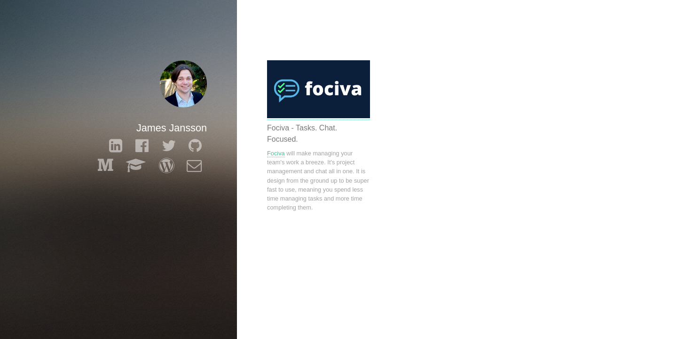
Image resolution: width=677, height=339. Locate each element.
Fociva (276, 153)
